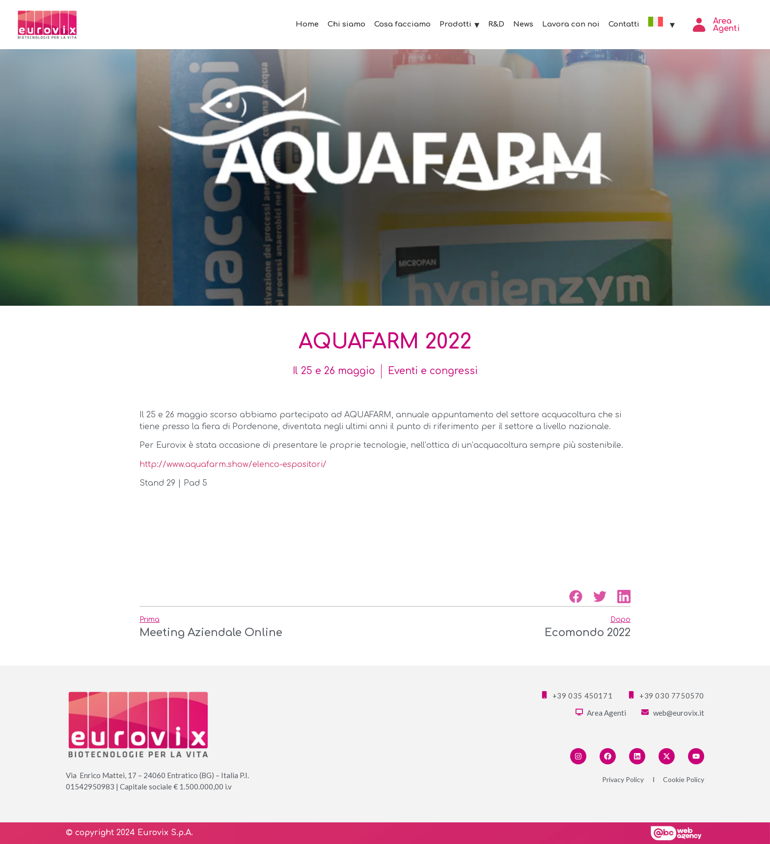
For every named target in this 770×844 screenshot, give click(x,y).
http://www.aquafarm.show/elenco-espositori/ (233, 464)
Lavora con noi (571, 24)
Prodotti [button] (459, 24)
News (523, 24)
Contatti (623, 24)
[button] (575, 596)
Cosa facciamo (402, 24)
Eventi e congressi (433, 371)
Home (307, 24)
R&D (496, 24)
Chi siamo (346, 24)
